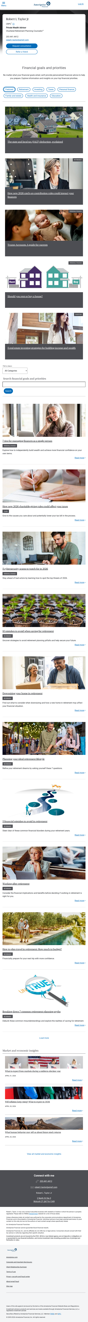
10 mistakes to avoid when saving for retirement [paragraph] (28, 631)
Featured (9, 89)
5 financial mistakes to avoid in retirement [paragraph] (25, 821)
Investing (38, 89)
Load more (44, 1038)
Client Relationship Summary (16, 1267)
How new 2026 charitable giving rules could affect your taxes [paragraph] (35, 506)
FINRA (52, 1314)
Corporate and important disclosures (19, 1262)
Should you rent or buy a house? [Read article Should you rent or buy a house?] (25, 296)
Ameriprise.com (11, 1257)
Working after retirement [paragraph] (16, 884)
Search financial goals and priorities (24, 378)
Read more (79, 458)
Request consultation (21, 46)
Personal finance (66, 89)
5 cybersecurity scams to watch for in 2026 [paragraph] (25, 569)
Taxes (51, 89)
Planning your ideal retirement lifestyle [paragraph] (24, 759)
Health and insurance (36, 96)
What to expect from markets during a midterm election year (33, 1071)
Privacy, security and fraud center (18, 1277)
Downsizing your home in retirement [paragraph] (22, 693)
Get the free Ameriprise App (46, 1299)
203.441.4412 (12, 36)
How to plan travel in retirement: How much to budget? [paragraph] (32, 949)
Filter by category (7, 366)
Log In (81, 4)
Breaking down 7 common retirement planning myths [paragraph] (32, 1011)
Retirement (24, 89)
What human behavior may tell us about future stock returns (33, 1132)
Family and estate (13, 96)
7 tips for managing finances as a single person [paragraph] (27, 441)
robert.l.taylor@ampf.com (17, 40)
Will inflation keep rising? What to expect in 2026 (27, 1102)
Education (56, 96)
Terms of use (11, 1272)
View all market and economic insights (44, 1154)
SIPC (59, 1314)
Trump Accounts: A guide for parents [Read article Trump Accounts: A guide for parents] (28, 245)
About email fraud (12, 1281)
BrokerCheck (33, 1214)
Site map (9, 1286)
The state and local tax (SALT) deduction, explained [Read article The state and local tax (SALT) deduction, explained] (35, 142)
